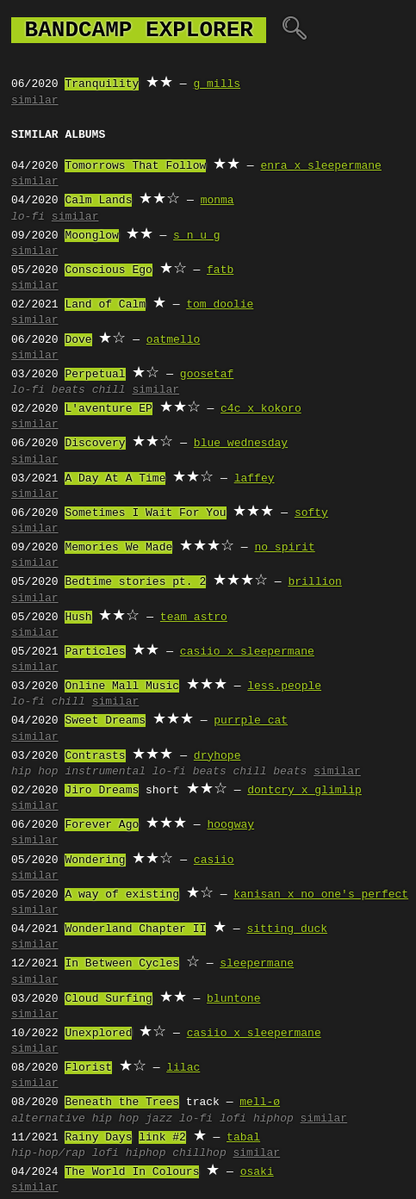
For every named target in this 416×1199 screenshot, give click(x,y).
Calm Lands (98, 200)
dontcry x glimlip (304, 790)
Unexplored (98, 1033)
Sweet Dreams (105, 721)
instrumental (105, 772)
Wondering (95, 860)
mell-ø (259, 1102)
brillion (314, 582)
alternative (48, 1119)
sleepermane (257, 964)
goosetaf (206, 374)
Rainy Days (98, 1138)
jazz (159, 1119)
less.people (284, 686)
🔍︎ (294, 30)
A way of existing (122, 895)
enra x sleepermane (320, 166)
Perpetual (95, 374)
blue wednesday (241, 443)
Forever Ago (102, 825)
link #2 (162, 1138)
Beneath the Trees (122, 1102)
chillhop (199, 1153)
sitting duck (286, 929)
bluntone (233, 999)
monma (217, 200)
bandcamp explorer (138, 30)
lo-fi (28, 217)
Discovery (95, 443)
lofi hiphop (257, 1119)
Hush (78, 617)
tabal (243, 1138)
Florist (88, 1068)
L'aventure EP (108, 409)
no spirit (284, 548)
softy (311, 513)
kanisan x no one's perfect (320, 895)
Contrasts (95, 756)
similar (35, 101)
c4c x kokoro (260, 409)
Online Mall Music (122, 686)
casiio (214, 860)
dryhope (217, 756)
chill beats (270, 772)
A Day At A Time (115, 479)
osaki (257, 1172)
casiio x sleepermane (247, 652)
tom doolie (219, 305)
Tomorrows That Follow (135, 166)
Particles (95, 652)
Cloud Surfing (108, 999)
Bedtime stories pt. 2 (135, 582)
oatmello (173, 340)
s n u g (196, 236)
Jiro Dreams (102, 790)
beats (68, 390)
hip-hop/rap (48, 1153)
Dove (78, 340)
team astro (193, 617)
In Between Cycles (122, 964)
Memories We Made (118, 548)
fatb (220, 270)
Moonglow (91, 236)
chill (109, 390)
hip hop (35, 772)
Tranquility (102, 84)
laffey (254, 479)
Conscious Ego (108, 270)
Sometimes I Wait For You (145, 513)
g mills (216, 84)
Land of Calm (105, 305)
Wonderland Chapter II (135, 929)
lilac (183, 1068)
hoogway (230, 825)
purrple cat (251, 721)
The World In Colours (132, 1172)
